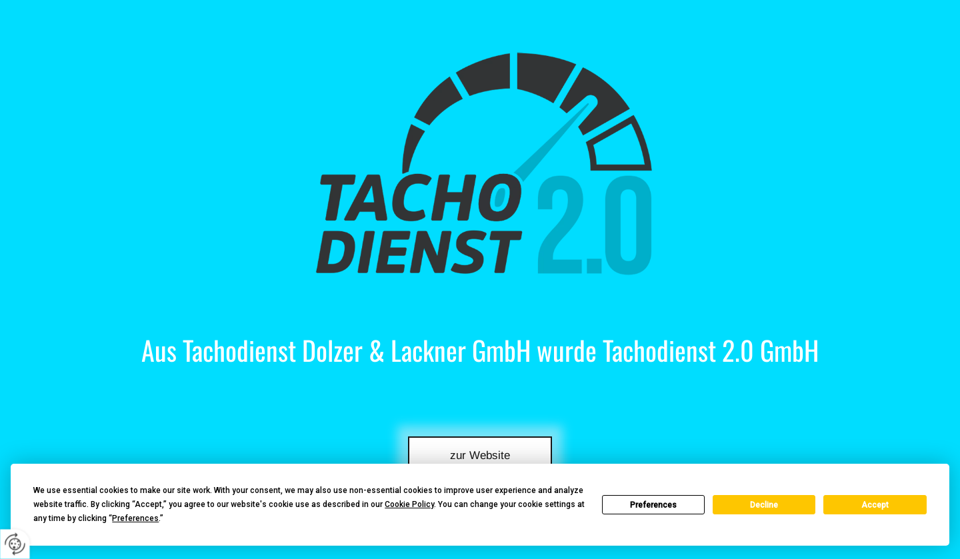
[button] (480, 454)
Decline (764, 505)
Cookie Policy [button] (409, 504)
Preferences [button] (135, 518)
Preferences (653, 505)
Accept (875, 505)
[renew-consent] (15, 544)
